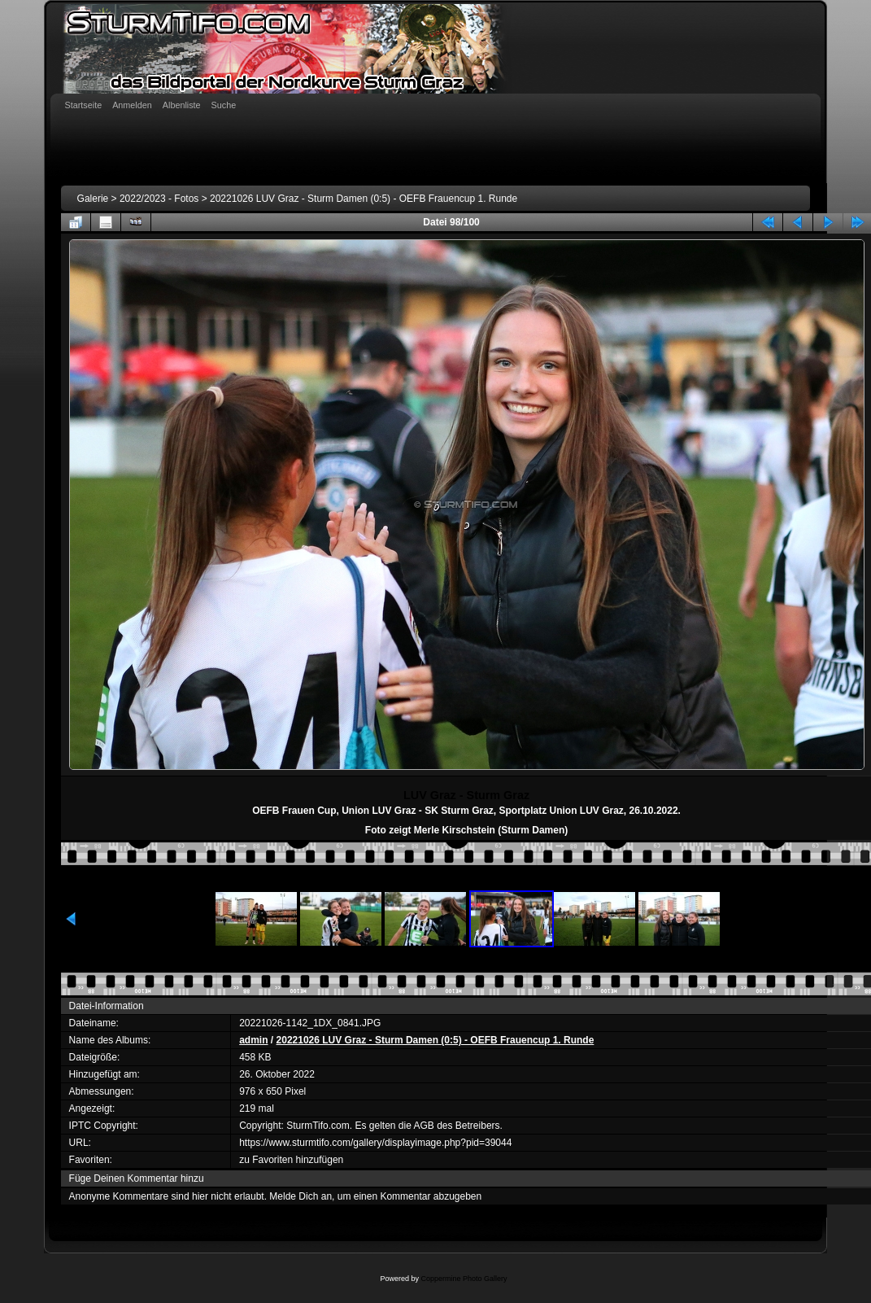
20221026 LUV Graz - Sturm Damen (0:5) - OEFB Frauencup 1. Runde (363, 198)
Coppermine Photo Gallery (463, 1279)
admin (253, 1040)
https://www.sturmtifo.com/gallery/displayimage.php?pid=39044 (375, 1142)
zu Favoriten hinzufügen (291, 1159)
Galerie (93, 198)
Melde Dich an (300, 1196)
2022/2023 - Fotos (159, 198)
